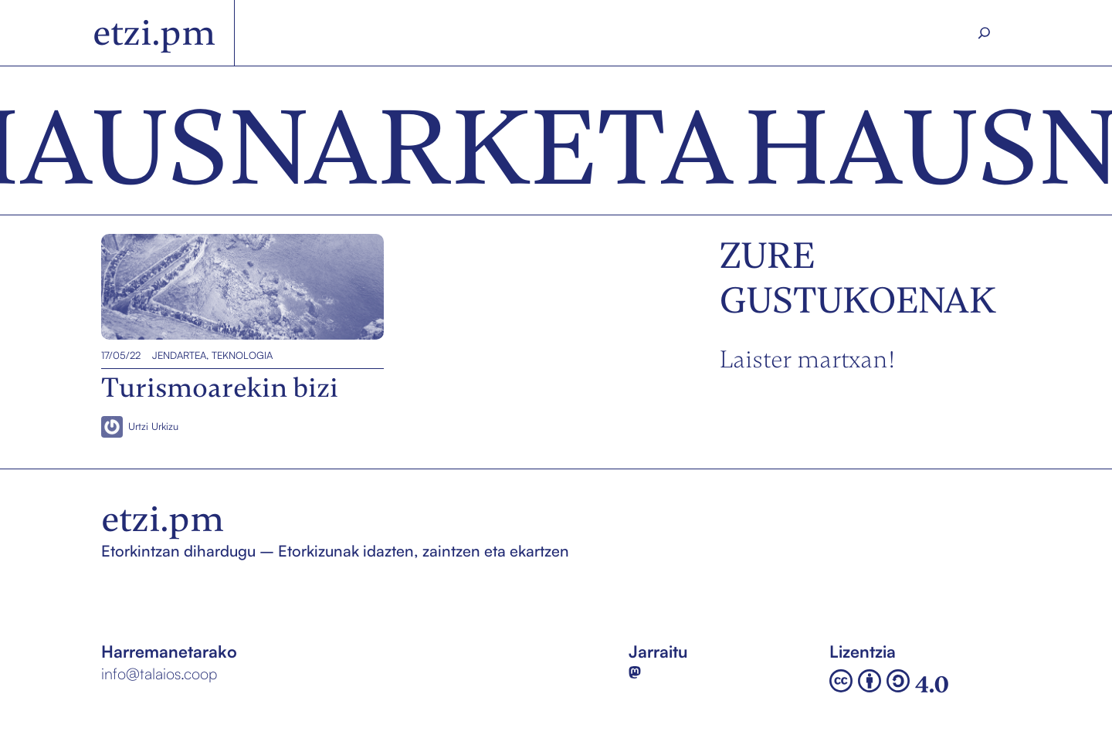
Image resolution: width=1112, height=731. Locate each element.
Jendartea (179, 355)
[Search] (984, 33)
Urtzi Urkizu (153, 426)
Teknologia (242, 355)
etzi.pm (154, 33)
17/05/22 (121, 355)
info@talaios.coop (159, 673)
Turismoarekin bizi (173, 286)
